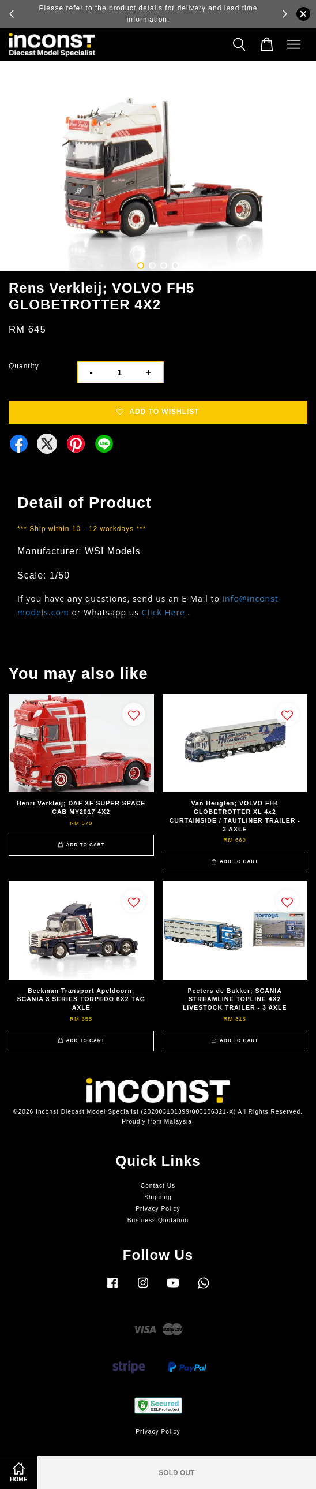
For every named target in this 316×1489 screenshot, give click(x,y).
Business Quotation (158, 1220)
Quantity (24, 366)
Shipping (158, 1197)
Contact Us (158, 1185)
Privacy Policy (158, 1209)
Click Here (163, 612)
